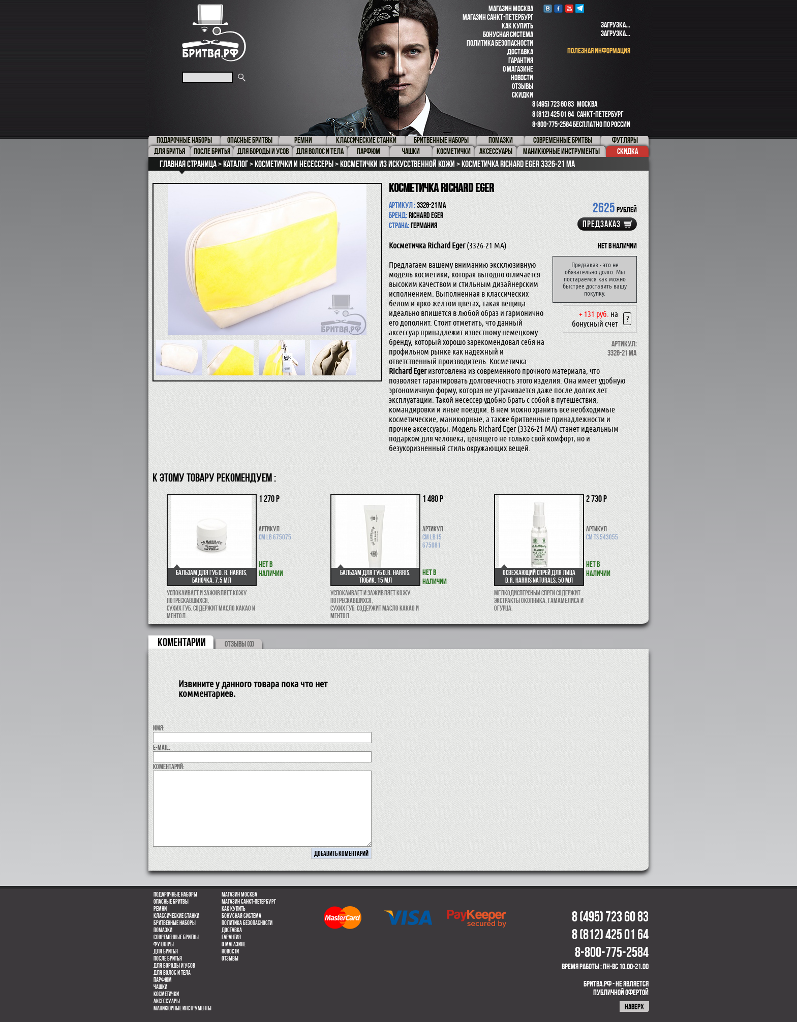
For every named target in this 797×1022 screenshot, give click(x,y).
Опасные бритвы (171, 901)
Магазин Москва (510, 8)
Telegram (579, 8)
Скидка (627, 151)
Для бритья (166, 951)
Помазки (163, 930)
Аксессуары (167, 1001)
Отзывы (522, 86)
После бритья (168, 958)
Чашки (160, 987)
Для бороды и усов (174, 965)
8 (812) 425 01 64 (553, 114)
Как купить (517, 25)
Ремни (160, 908)
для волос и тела (172, 972)
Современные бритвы (176, 937)
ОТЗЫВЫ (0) (239, 644)
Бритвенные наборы (175, 923)
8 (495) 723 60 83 (553, 104)
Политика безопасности (500, 43)
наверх (634, 1006)
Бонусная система (508, 34)
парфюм (163, 979)
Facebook (558, 8)
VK (547, 8)
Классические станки (176, 915)
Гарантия (520, 60)
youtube (569, 8)
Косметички (166, 994)
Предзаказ (602, 224)
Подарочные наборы (175, 894)
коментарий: (169, 766)
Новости (522, 77)
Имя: (159, 728)
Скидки (522, 94)
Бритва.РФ (214, 32)
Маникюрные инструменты (182, 1008)
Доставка (520, 51)
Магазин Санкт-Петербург (498, 17)
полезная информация (598, 50)
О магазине (518, 69)
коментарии (182, 642)
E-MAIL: (161, 747)
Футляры (164, 944)
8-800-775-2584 (552, 124)
